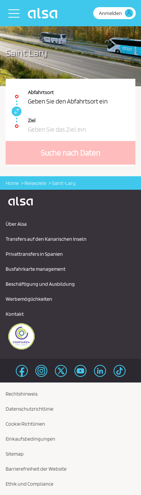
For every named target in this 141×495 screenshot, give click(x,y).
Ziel (31, 120)
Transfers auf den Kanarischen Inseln (46, 239)
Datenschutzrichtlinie (29, 409)
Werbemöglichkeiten (29, 299)
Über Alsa (16, 224)
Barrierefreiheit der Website (36, 469)
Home (12, 183)
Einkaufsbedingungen (30, 439)
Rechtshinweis (22, 394)
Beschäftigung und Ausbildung (40, 284)
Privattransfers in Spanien (34, 254)
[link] (15, 111)
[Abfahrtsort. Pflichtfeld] (70, 93)
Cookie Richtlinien (25, 424)
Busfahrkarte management (35, 269)
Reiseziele (35, 183)
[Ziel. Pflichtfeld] (70, 122)
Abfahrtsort (41, 92)
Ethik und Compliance (29, 484)
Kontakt (15, 314)
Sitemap (15, 454)
